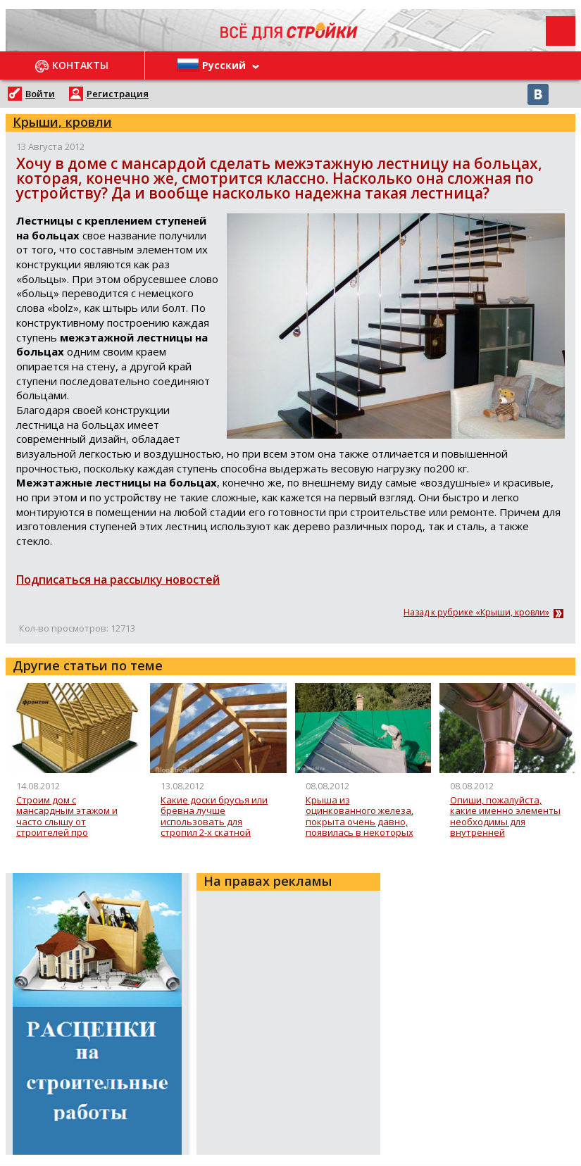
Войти (40, 93)
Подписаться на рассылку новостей (118, 579)
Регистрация (118, 93)
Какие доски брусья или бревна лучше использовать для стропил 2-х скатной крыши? (214, 816)
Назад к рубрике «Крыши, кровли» (476, 612)
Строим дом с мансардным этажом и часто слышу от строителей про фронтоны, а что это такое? (67, 816)
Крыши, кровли (62, 121)
